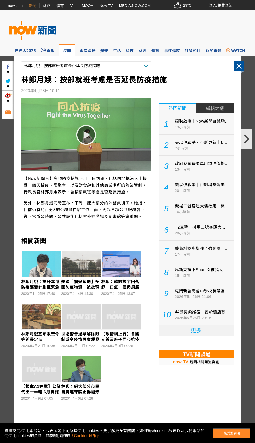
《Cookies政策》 (84, 436)
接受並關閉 (232, 433)
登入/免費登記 (220, 5)
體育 (60, 6)
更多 (196, 330)
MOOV (88, 5)
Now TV (106, 5)
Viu (73, 5)
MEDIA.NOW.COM (135, 5)
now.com (15, 5)
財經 (46, 6)
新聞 (32, 6)
